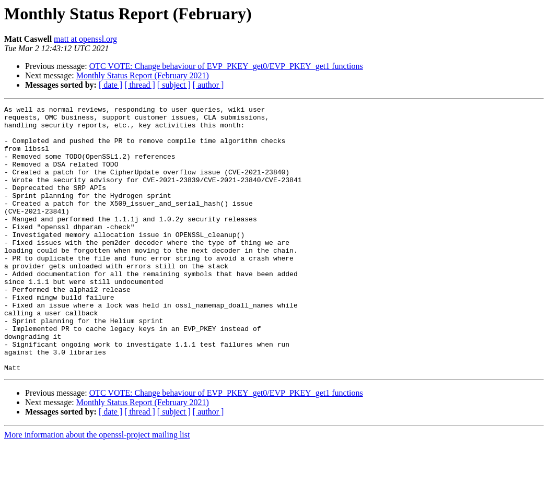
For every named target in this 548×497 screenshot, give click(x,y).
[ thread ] (139, 84)
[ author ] (208, 84)
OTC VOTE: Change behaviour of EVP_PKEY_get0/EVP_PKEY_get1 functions (226, 66)
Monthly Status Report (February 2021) (142, 75)
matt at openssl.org (85, 38)
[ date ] (110, 84)
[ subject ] (174, 84)
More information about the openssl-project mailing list (97, 487)
